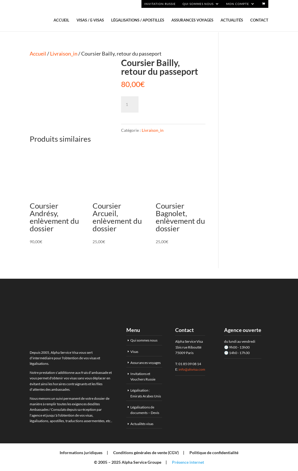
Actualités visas (141, 424)
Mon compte (237, 4)
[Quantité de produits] (130, 104)
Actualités (232, 20)
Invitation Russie (160, 4)
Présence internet (188, 462)
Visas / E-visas (90, 20)
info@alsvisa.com (192, 369)
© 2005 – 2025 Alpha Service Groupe (127, 462)
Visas (134, 351)
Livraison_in (63, 53)
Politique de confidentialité (213, 452)
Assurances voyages (192, 20)
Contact (259, 20)
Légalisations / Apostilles (137, 20)
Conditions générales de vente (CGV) (146, 452)
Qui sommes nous (198, 4)
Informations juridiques (81, 452)
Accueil (61, 20)
